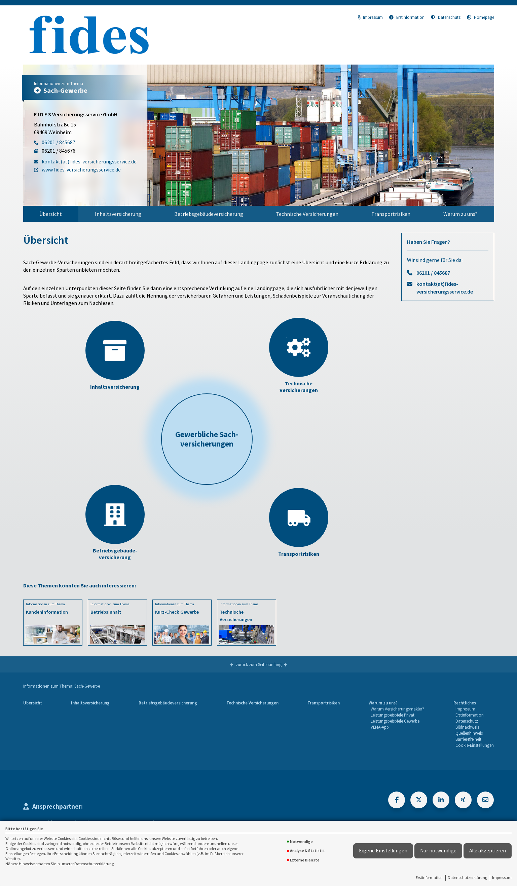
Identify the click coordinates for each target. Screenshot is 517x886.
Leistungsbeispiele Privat (392, 715)
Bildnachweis (467, 727)
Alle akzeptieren (487, 850)
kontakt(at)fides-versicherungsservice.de (444, 287)
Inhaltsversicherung (118, 213)
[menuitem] (51, 214)
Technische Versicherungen (307, 213)
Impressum (502, 877)
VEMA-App (380, 727)
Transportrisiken (390, 213)
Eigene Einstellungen (383, 850)
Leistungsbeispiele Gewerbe (395, 721)
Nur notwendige (438, 850)
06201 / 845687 (433, 272)
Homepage (480, 17)
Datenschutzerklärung (467, 877)
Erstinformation (429, 877)
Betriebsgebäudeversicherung (208, 213)
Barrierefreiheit (468, 739)
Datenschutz (445, 17)
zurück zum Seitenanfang (259, 664)
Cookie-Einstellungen (474, 745)
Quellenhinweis (469, 733)
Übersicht (50, 213)
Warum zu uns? (460, 213)
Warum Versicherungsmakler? (397, 708)
